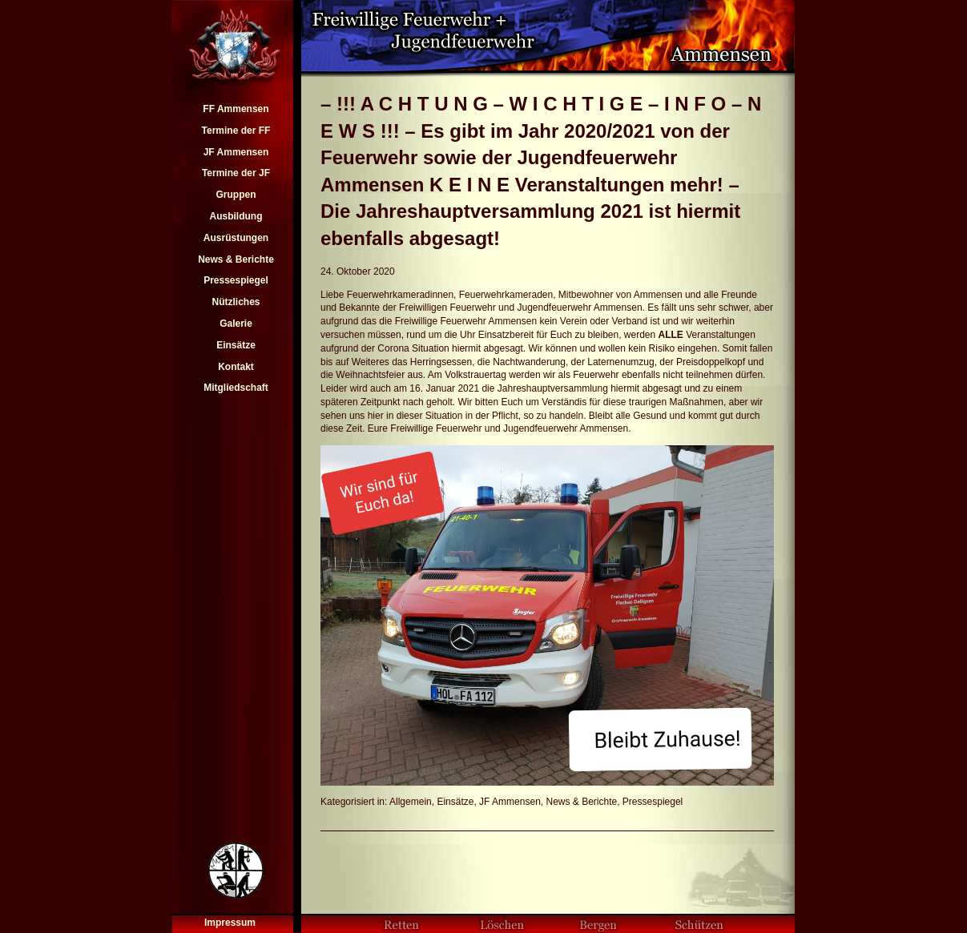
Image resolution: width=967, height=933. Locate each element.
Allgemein (410, 801)
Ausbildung (235, 216)
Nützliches (236, 302)
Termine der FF (236, 130)
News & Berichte (236, 259)
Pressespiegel (235, 280)
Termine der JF (236, 173)
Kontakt (236, 366)
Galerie (236, 323)
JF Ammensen (236, 152)
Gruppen (236, 194)
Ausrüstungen (235, 237)
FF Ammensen (235, 109)
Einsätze (236, 345)
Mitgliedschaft (235, 387)
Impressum (230, 922)
